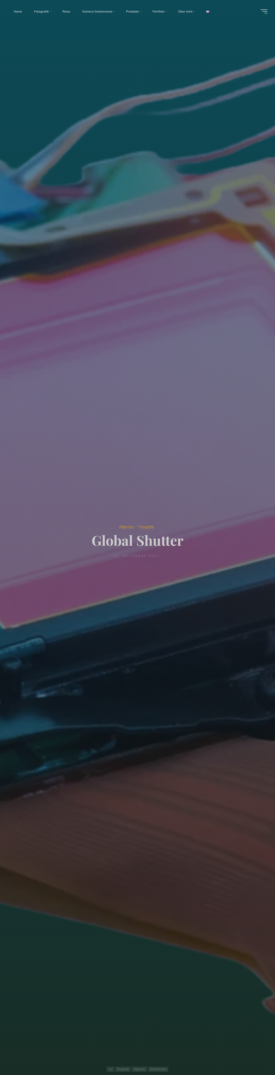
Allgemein (126, 527)
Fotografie (146, 527)
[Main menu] (264, 11)
